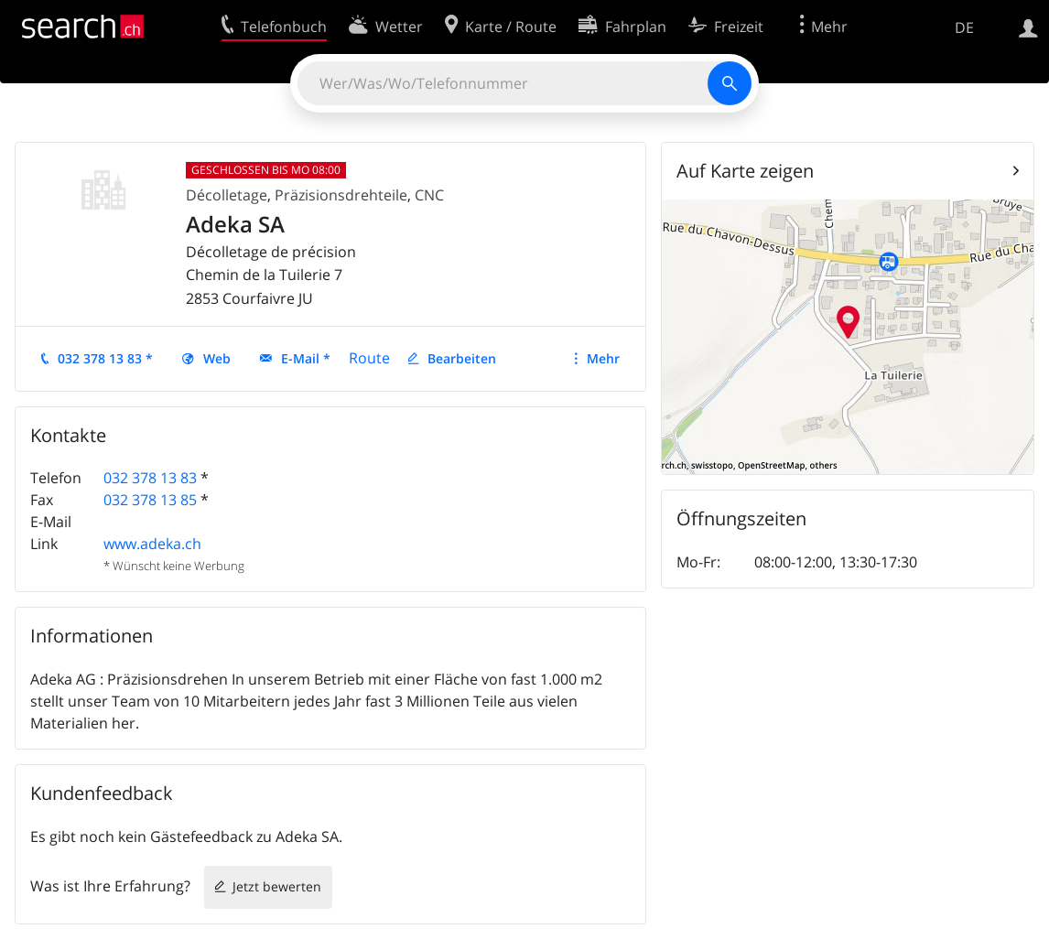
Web (217, 358)
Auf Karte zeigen (745, 170)
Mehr (603, 358)
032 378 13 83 (150, 478)
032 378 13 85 (150, 500)
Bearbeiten (461, 358)
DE (964, 27)
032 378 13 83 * (105, 358)
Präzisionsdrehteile (341, 195)
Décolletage (226, 195)
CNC (429, 195)
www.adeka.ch (152, 544)
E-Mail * (305, 358)
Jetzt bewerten (277, 886)
